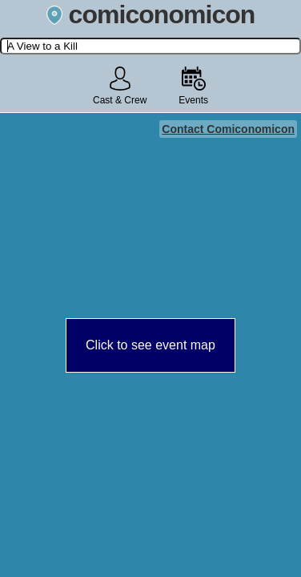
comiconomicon (150, 14)
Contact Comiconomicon (228, 129)
